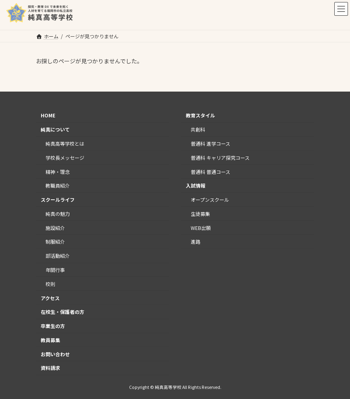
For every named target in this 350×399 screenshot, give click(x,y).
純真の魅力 (58, 213)
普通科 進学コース (210, 143)
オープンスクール (210, 199)
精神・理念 (58, 171)
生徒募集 (200, 213)
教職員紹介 (58, 185)
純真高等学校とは (65, 143)
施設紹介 (55, 227)
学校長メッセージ (65, 157)
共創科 (198, 129)
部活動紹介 (58, 255)
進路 (195, 241)
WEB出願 (201, 227)
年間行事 (55, 269)
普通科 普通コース (210, 171)
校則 (50, 283)
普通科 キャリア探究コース (220, 157)
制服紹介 (55, 241)
